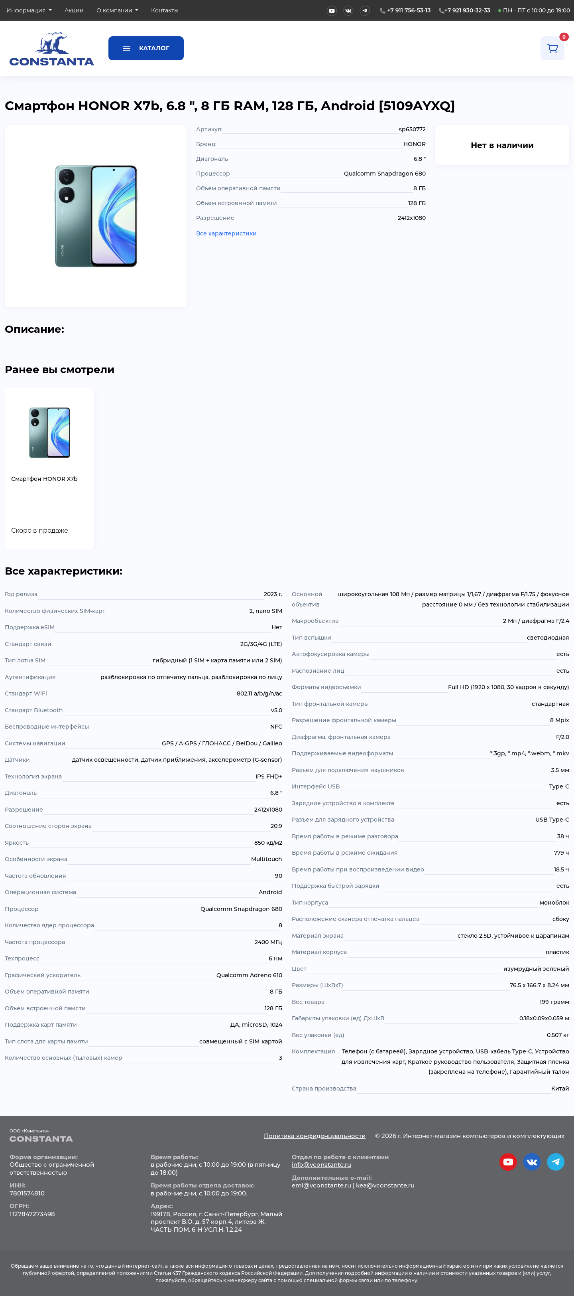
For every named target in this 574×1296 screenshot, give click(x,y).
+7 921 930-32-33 (467, 10)
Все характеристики (226, 233)
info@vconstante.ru (321, 1164)
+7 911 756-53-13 (409, 10)
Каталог (146, 47)
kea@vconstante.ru (385, 1185)
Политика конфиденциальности (315, 1136)
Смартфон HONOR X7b (44, 478)
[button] (29, 10)
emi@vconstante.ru (321, 1185)
